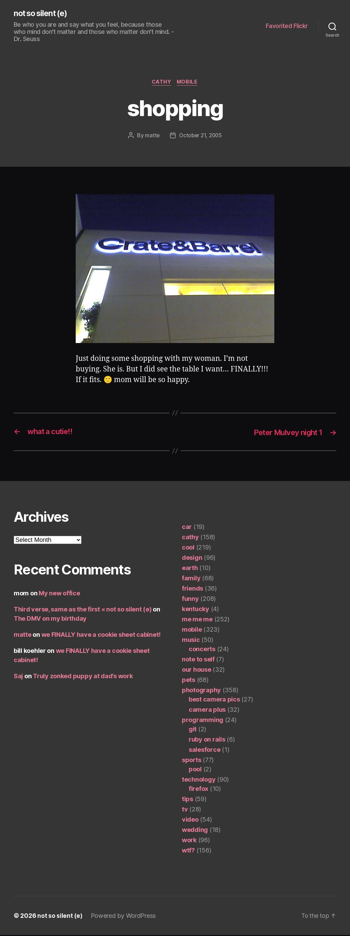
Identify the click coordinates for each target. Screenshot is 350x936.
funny (190, 599)
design (192, 558)
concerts (202, 650)
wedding (195, 830)
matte (151, 136)
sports (191, 760)
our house (196, 670)
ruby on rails (207, 740)
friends (192, 589)
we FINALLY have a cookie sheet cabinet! (101, 635)
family (191, 579)
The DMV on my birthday (50, 619)
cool (188, 548)
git (193, 730)
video (190, 820)
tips (187, 800)
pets (188, 680)
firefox (198, 789)
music (191, 640)
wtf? (188, 851)
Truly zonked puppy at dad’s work (83, 677)
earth (190, 568)
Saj (18, 677)
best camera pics (214, 700)
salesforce (204, 750)
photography (201, 691)
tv (185, 810)
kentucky (195, 610)
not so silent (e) (42, 14)
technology (198, 780)
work (189, 841)
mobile (188, 83)
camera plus (207, 710)
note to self (198, 660)
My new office (59, 594)
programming (202, 720)
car (187, 527)
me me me (197, 620)
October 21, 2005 (200, 136)
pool (195, 770)
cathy (161, 83)
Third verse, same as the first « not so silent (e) (83, 610)
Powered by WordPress (124, 916)
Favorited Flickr (287, 26)
